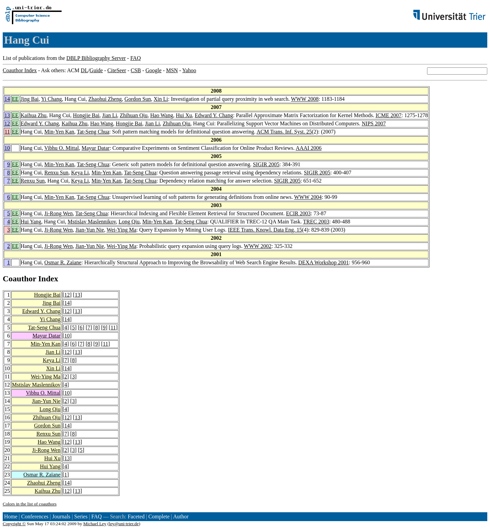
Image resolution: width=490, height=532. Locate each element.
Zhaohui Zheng (105, 99)
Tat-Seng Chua (93, 132)
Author (181, 516)
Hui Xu (184, 115)
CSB (136, 70)
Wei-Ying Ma (121, 230)
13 (7, 115)
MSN (172, 70)
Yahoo (189, 70)
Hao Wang (161, 115)
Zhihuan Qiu (133, 115)
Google (154, 70)
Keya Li (80, 172)
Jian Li (109, 115)
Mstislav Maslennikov (92, 221)
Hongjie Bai (86, 115)
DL (84, 70)
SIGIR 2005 (266, 164)
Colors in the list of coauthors (29, 503)
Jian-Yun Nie (90, 230)
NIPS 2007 (374, 123)
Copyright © (14, 523)
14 (7, 99)
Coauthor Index (20, 70)
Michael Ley (95, 523)
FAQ (135, 58)
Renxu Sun (56, 172)
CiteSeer (117, 70)
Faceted (136, 516)
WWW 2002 (258, 246)
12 (7, 123)
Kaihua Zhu (34, 115)
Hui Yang (31, 221)
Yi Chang (51, 99)
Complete (158, 516)
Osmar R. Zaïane (62, 262)
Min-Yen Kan (59, 132)
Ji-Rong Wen (58, 213)
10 (7, 148)
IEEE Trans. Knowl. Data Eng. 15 (265, 230)
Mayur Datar (96, 148)
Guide (96, 70)
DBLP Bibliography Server (96, 58)
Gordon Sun (138, 99)
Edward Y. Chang (214, 115)
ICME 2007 (389, 115)
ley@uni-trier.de (123, 523)
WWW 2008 (304, 99)
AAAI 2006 (309, 148)
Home (10, 516)
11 (7, 132)
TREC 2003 (316, 221)
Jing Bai (30, 99)
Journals (61, 516)
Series (80, 516)
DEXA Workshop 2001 (323, 262)
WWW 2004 (308, 197)
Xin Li (161, 99)
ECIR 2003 (298, 213)
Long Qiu (129, 221)
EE (15, 99)
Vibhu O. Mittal (61, 148)
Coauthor (19, 278)
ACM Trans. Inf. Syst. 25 (284, 132)
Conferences (34, 516)
